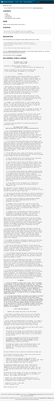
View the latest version (38, 7)
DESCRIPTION (8, 16)
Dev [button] (21, 2)
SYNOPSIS (7, 15)
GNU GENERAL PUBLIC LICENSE (12, 18)
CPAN (10, 5)
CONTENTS (7, 11)
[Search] (44, 2)
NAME (6, 14)
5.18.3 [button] (16, 2)
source (7, 5)
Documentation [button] (28, 2)
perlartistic (19, 55)
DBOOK (18, 394)
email (38, 394)
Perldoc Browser (7, 2)
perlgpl (4, 5)
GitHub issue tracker (32, 394)
